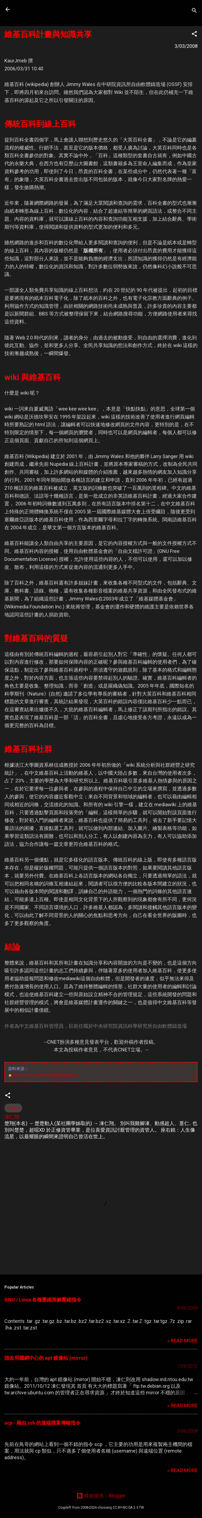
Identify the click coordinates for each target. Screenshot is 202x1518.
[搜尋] (194, 11)
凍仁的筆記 (39, 9)
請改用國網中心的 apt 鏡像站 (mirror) (46, 1358)
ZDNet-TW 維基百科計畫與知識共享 (45, 1075)
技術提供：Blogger (101, 1495)
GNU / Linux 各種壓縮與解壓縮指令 (42, 1300)
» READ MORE (182, 1341)
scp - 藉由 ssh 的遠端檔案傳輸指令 (42, 1423)
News (13, 1108)
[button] (194, 35)
